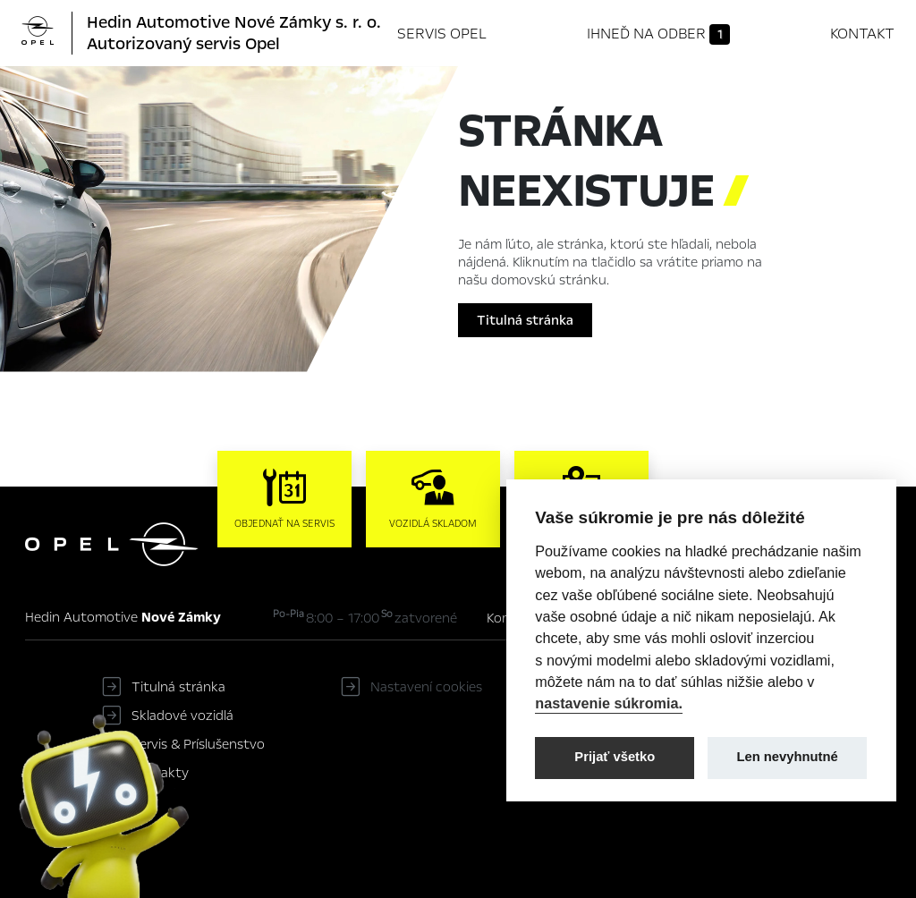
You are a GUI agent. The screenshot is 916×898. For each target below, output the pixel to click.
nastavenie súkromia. (609, 703)
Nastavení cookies (426, 687)
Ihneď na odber (658, 34)
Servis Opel (442, 33)
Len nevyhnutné (787, 757)
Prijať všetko (614, 757)
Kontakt (862, 33)
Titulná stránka (525, 320)
